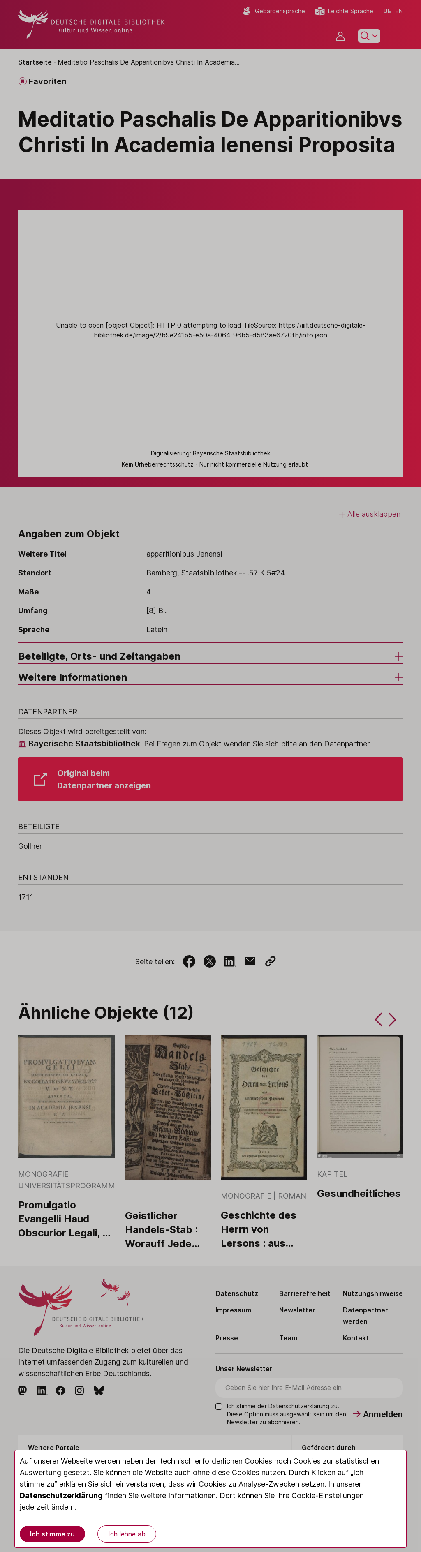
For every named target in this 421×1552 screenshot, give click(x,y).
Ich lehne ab (127, 1534)
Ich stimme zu (52, 1534)
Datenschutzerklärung (61, 1495)
